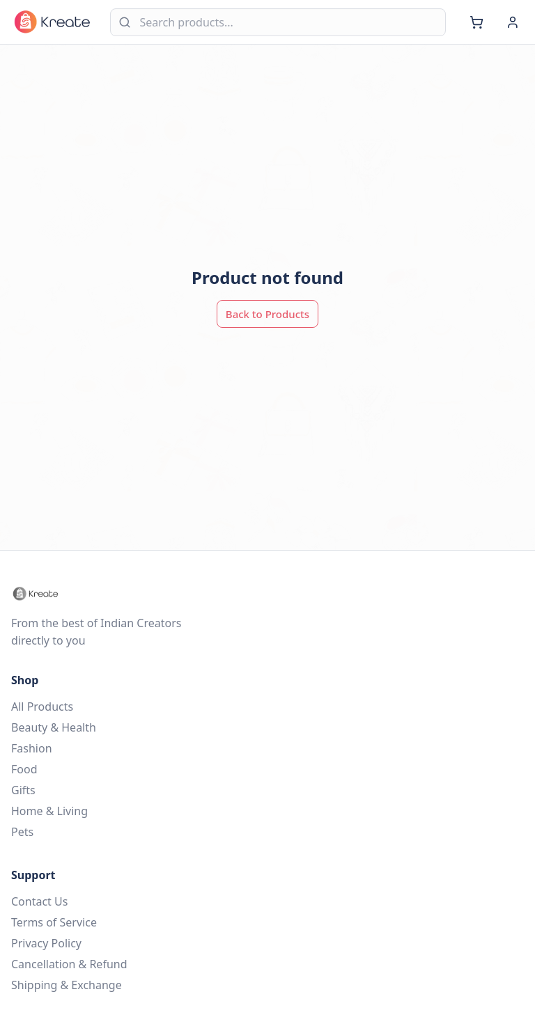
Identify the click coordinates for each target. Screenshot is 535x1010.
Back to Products (267, 314)
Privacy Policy (46, 943)
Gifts (23, 790)
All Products (42, 706)
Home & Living (49, 811)
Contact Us (39, 901)
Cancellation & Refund (69, 964)
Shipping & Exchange (66, 985)
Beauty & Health (53, 727)
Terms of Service (54, 922)
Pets (22, 831)
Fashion (31, 748)
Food (24, 769)
